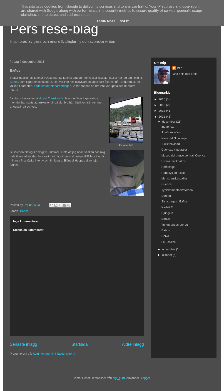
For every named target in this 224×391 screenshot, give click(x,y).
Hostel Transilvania (51, 98)
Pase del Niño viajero (175, 138)
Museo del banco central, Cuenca (183, 155)
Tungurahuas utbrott (174, 224)
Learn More (106, 21)
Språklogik (168, 167)
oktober (167, 255)
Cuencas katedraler (174, 149)
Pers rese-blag (54, 28)
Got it (124, 21)
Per (179, 68)
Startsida (79, 344)
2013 (162, 105)
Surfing (166, 195)
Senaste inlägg (23, 344)
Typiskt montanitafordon (177, 190)
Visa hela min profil (184, 74)
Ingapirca (167, 126)
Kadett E (167, 207)
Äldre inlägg (133, 344)
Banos (24, 211)
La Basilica (168, 242)
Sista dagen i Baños (174, 201)
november (169, 249)
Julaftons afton (171, 132)
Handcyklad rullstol (173, 172)
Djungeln (167, 213)
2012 (162, 110)
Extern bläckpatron (173, 161)
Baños (14, 81)
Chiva (165, 236)
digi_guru (119, 378)
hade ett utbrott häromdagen (52, 86)
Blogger (145, 378)
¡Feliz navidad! (171, 144)
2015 (162, 99)
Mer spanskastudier (174, 178)
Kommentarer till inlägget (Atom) (54, 353)
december (169, 121)
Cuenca (166, 184)
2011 (162, 116)
